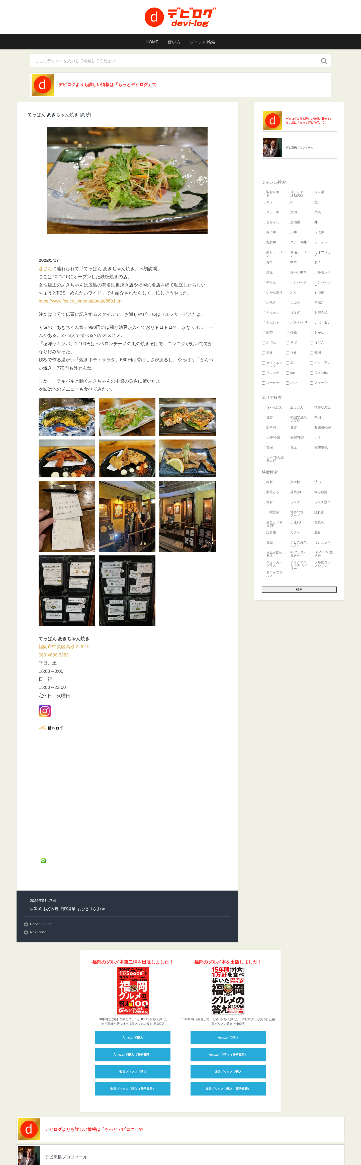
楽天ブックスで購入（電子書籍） (132, 1040)
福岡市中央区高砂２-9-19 (64, 647)
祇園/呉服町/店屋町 (297, 419)
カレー (269, 202)
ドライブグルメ (272, 574)
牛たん (269, 283)
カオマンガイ (320, 254)
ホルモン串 (320, 273)
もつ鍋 (317, 293)
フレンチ (270, 373)
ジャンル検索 (204, 41)
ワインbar (319, 373)
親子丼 (269, 233)
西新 (267, 482)
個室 (267, 543)
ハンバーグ (296, 283)
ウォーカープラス (272, 564)
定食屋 (269, 533)
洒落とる (270, 492)
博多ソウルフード (296, 514)
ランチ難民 (320, 502)
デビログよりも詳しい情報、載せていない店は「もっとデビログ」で (309, 121)
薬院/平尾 (295, 438)
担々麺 (317, 192)
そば (291, 343)
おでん (269, 343)
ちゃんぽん (272, 408)
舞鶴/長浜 (319, 448)
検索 (177, 1153)
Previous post (41, 875)
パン (291, 383)
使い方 (173, 41)
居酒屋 (35, 859)
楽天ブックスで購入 (132, 1023)
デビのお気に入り (296, 544)
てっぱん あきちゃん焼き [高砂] (59, 115)
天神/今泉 (271, 438)
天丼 (291, 233)
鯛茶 (267, 333)
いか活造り (272, 293)
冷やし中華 (296, 273)
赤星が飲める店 (272, 554)
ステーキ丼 (296, 243)
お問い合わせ (200, 1153)
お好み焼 (50, 859)
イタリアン (320, 363)
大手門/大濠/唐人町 (273, 460)
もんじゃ (270, 323)
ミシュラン (320, 543)
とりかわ (270, 223)
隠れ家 (317, 513)
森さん (45, 269)
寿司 (267, 263)
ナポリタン (320, 323)
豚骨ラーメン (272, 254)
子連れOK (295, 523)
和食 (267, 353)
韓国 (315, 353)
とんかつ (270, 313)
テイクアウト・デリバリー (296, 566)
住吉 (267, 418)
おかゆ (317, 333)
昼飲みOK (295, 492)
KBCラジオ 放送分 (296, 554)
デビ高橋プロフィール (299, 148)
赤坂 (291, 448)
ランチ (293, 502)
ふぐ (291, 293)
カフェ (293, 533)
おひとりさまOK (92, 859)
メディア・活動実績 (296, 194)
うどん (317, 343)
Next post (38, 883)
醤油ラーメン (296, 254)
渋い (315, 482)
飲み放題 (318, 492)
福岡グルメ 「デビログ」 (49, 1153)
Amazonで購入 (133, 988)
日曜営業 (67, 859)
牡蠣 (291, 333)
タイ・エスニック (272, 365)
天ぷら (293, 303)
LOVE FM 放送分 (321, 554)
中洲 (315, 418)
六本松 (293, 482)
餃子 (315, 263)
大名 (315, 438)
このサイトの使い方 (149, 1153)
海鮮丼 (269, 243)
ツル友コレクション (320, 564)
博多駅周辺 (320, 408)
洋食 (291, 353)
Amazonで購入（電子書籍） (133, 1005)
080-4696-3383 (54, 655)
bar (290, 373)
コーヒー (270, 383)
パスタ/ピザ (297, 323)
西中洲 (269, 428)
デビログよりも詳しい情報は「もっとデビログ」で (111, 85)
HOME (150, 41)
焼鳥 (315, 212)
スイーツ (318, 383)
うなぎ (293, 313)
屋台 (315, 533)
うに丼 (317, 233)
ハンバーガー (320, 284)
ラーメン (318, 243)
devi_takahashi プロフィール (101, 1153)
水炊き (269, 303)
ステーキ (270, 212)
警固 (267, 448)
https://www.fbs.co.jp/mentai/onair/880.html (81, 301)
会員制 (317, 523)
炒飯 (267, 273)
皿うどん (294, 408)
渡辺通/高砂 (321, 428)
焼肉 (291, 212)
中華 (291, 263)
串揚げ (317, 303)
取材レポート (272, 194)
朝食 (267, 502)
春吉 (291, 428)
